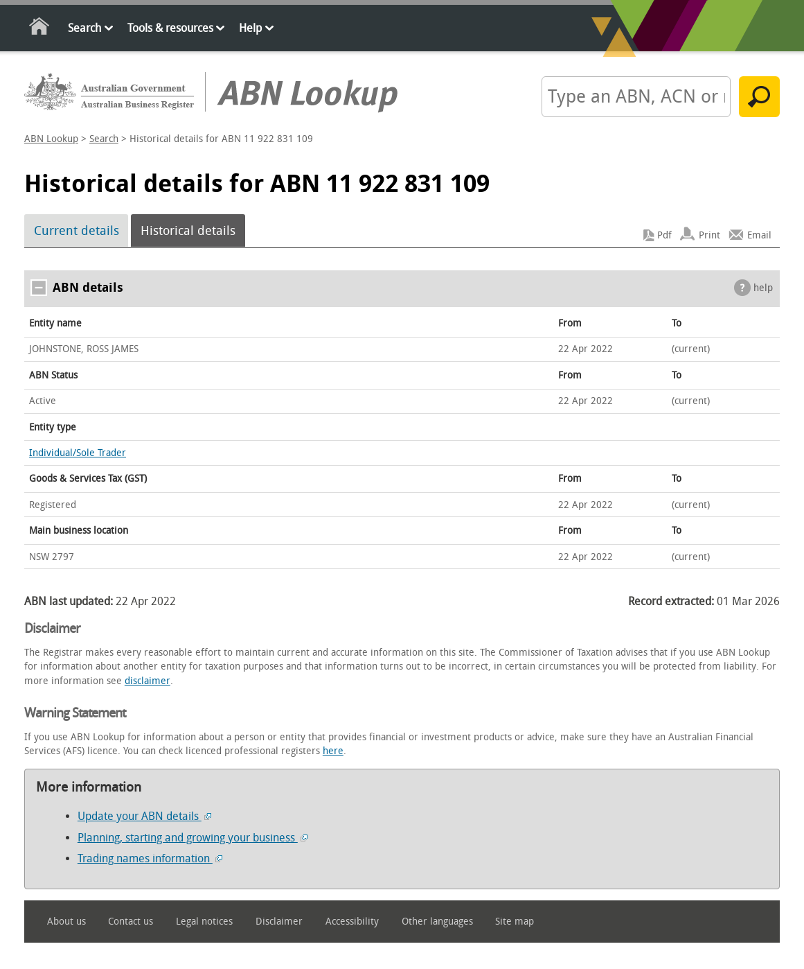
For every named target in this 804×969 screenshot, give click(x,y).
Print (709, 235)
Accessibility (352, 921)
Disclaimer (279, 921)
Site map (514, 921)
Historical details (188, 230)
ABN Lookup (51, 139)
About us (66, 921)
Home (39, 28)
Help (250, 28)
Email (759, 235)
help (763, 288)
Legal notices (204, 921)
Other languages (437, 921)
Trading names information (150, 858)
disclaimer (147, 681)
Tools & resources (170, 28)
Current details (76, 230)
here (333, 751)
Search (84, 28)
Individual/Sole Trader (77, 453)
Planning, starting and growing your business (192, 837)
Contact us (130, 921)
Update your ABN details (144, 816)
